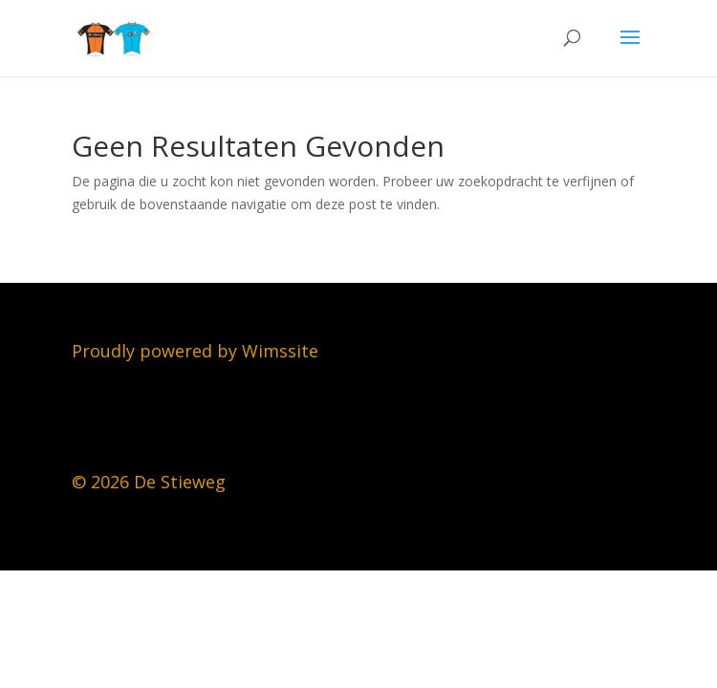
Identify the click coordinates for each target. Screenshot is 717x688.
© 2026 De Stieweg (149, 481)
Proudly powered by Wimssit (190, 350)
